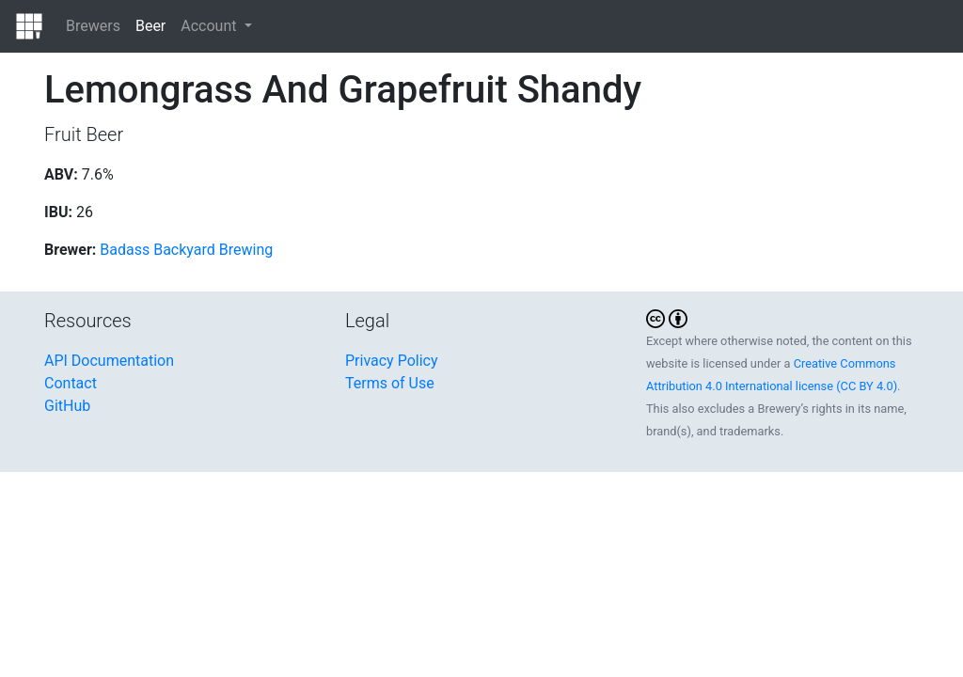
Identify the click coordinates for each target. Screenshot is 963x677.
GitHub (67, 406)
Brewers (93, 26)
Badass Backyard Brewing (186, 250)
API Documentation (109, 361)
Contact (70, 383)
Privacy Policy (391, 361)
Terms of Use (389, 383)
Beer (150, 26)
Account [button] (210, 26)
